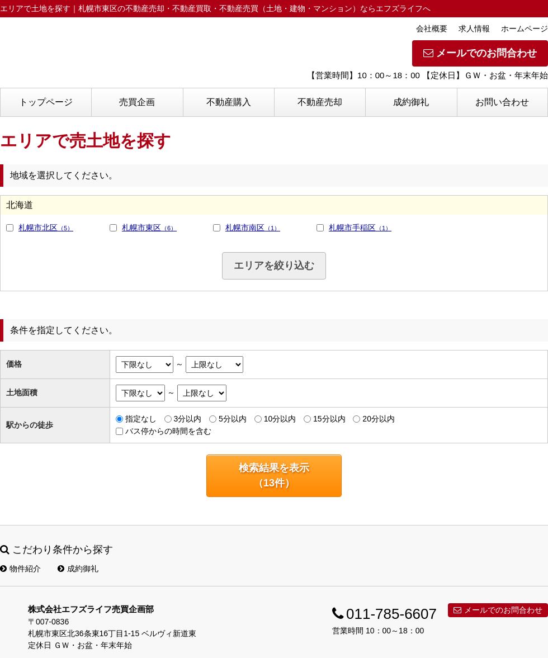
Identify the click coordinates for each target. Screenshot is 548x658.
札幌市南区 (252, 227)
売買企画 (137, 102)
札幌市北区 (45, 227)
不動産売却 (319, 102)
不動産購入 (228, 102)
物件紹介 (20, 568)
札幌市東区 (149, 227)
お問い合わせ (502, 102)
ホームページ (524, 28)
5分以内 (233, 418)
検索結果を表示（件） (274, 475)
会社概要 (431, 28)
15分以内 (329, 418)
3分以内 (187, 418)
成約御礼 (411, 102)
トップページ (46, 102)
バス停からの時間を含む (168, 431)
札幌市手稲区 (360, 227)
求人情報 (474, 28)
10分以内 (280, 418)
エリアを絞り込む (274, 265)
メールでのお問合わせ (480, 53)
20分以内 (378, 418)
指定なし (141, 418)
